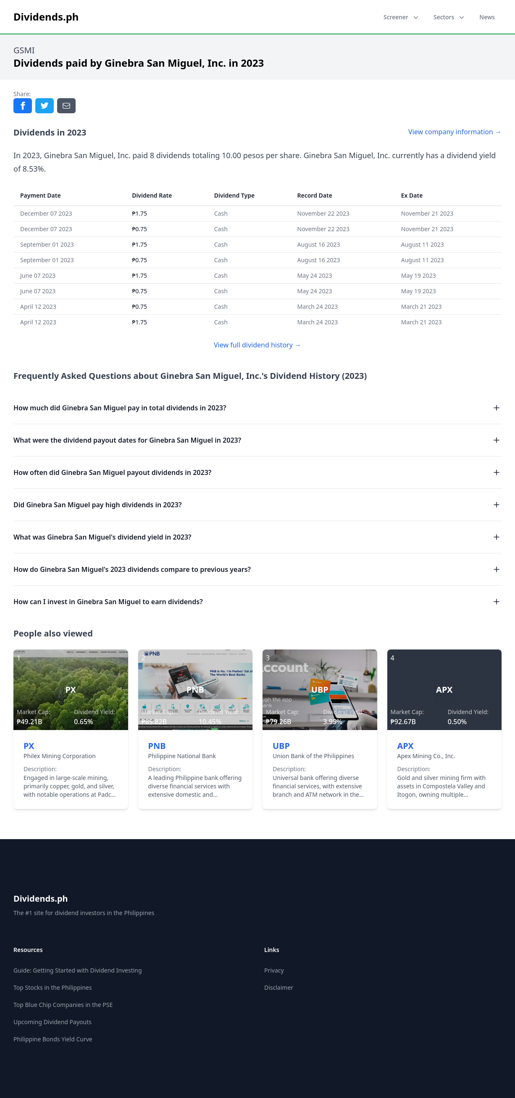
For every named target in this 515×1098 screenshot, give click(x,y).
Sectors (450, 17)
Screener (402, 17)
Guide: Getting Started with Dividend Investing (77, 970)
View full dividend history (257, 344)
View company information (455, 131)
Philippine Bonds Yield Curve (52, 1039)
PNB (157, 745)
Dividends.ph (40, 898)
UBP (281, 745)
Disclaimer (278, 987)
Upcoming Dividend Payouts (52, 1022)
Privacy (274, 970)
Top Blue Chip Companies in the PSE (63, 1005)
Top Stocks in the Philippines (52, 987)
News (487, 17)
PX (29, 745)
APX (405, 745)
